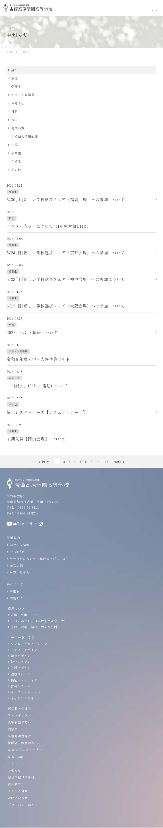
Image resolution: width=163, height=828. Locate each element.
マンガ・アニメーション (29, 643)
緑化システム (21, 661)
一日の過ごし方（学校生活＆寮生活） (39, 621)
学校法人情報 (20, 545)
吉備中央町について (26, 615)
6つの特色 (17, 552)
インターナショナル (26, 692)
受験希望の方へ (19, 722)
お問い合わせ (18, 798)
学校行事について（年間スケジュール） (40, 558)
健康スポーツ (21, 674)
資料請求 (14, 784)
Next (117, 461)
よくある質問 (18, 791)
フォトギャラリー (21, 715)
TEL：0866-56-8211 (23, 507)
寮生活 (15, 591)
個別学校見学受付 (21, 777)
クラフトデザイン (24, 649)
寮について (15, 584)
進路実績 (16, 565)
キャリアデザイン (24, 698)
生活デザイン (21, 668)
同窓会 (13, 729)
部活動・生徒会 (19, 708)
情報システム (21, 686)
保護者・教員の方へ (23, 743)
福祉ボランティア (24, 680)
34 (107, 461)
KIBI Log (15, 756)
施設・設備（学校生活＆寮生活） (36, 627)
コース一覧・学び (21, 637)
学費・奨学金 (20, 572)
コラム (13, 763)
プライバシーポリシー (24, 805)
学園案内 (13, 537)
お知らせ (14, 770)
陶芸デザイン (21, 655)
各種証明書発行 (19, 736)
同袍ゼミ (16, 598)
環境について (18, 608)
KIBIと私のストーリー (25, 749)
